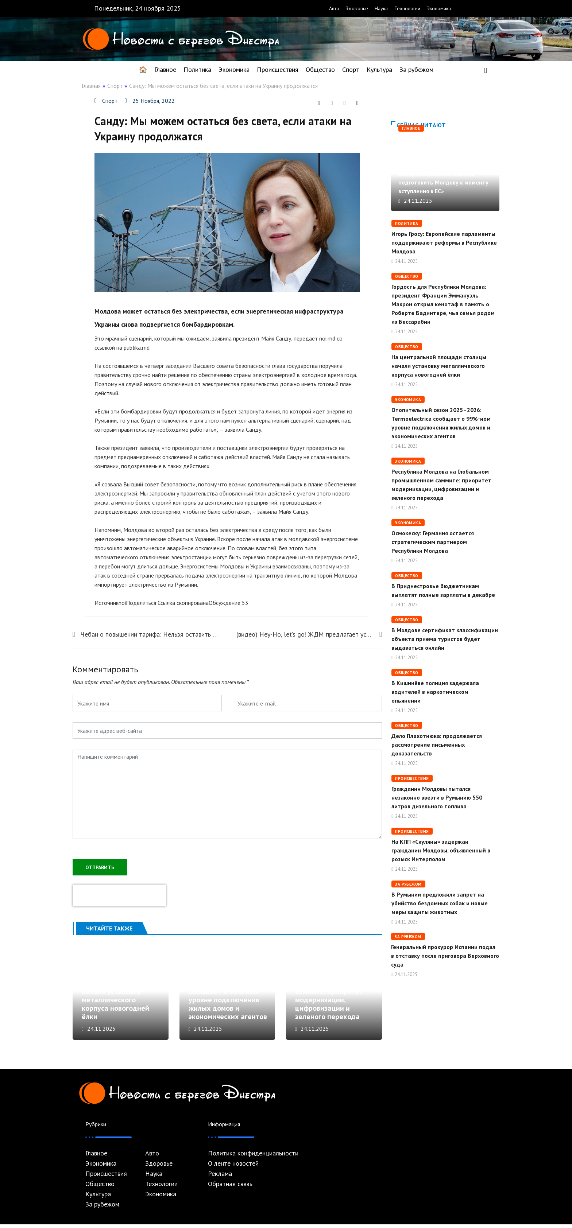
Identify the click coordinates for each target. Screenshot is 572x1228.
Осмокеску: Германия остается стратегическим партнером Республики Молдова (432, 541)
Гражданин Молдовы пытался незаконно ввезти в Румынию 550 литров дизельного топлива (436, 797)
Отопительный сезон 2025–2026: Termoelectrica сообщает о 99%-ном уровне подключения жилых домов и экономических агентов (228, 995)
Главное (165, 69)
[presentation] (119, 895)
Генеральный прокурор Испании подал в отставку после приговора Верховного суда (445, 955)
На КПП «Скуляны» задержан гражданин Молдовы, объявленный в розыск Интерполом (440, 850)
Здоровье (357, 8)
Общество (320, 69)
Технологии (407, 8)
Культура (379, 69)
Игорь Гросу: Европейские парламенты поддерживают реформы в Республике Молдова (444, 242)
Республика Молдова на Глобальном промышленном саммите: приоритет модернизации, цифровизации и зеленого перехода (335, 995)
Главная (91, 85)
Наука (381, 8)
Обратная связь (230, 1187)
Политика (197, 69)
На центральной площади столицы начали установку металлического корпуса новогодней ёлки (115, 999)
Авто (334, 8)
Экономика (439, 8)
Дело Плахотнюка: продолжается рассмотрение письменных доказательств (436, 744)
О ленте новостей (233, 1167)
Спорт (350, 69)
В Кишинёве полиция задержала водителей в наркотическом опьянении (435, 691)
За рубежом (416, 69)
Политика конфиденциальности (253, 1157)
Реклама (220, 1177)
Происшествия (277, 69)
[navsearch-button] (485, 69)
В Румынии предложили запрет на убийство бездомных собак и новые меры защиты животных (439, 903)
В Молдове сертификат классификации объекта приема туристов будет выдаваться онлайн (444, 638)
